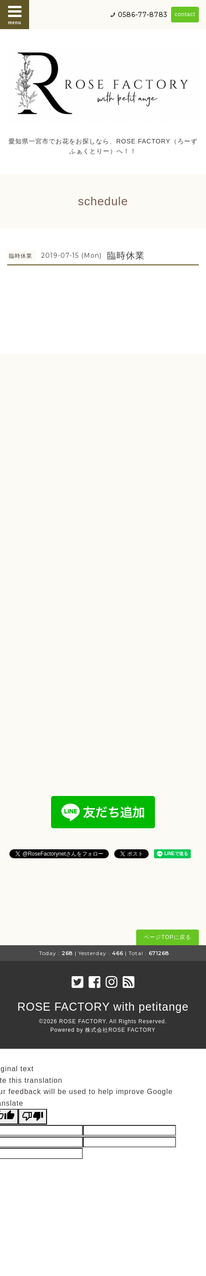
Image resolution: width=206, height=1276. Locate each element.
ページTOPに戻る (167, 937)
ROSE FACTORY (82, 1021)
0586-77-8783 (142, 15)
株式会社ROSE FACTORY (120, 1030)
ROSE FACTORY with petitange (103, 1006)
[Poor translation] (32, 1116)
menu (15, 14)
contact (185, 14)
